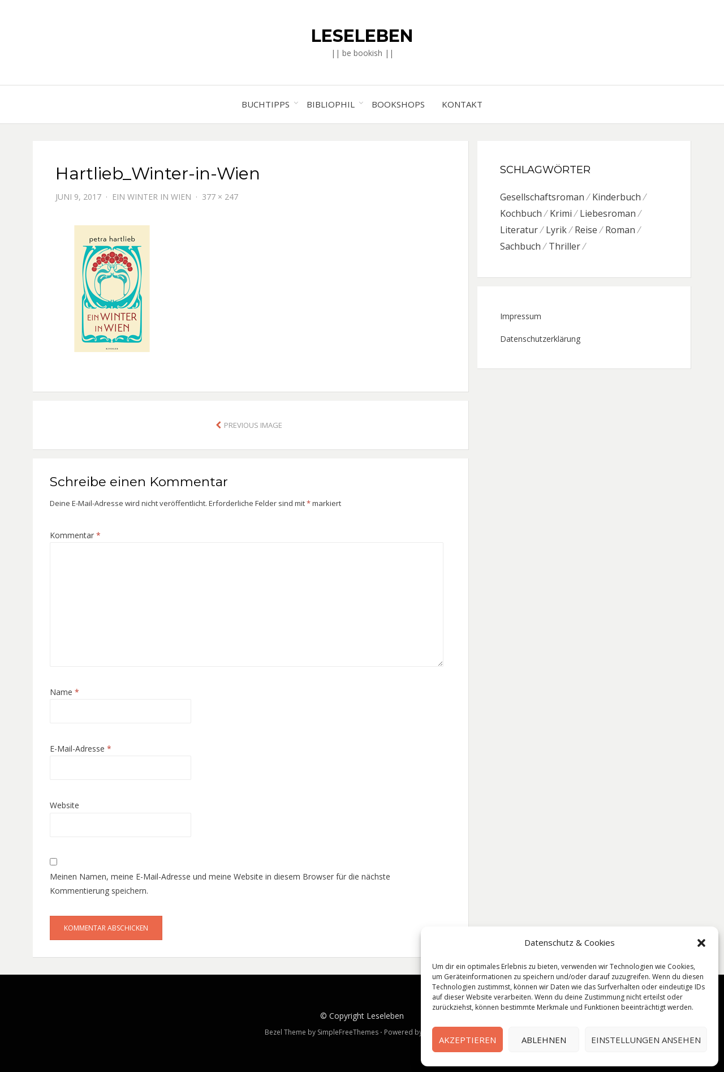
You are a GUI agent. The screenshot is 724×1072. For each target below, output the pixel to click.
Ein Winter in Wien (151, 196)
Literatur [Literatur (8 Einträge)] (519, 230)
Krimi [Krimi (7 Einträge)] (561, 213)
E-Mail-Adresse (80, 748)
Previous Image (253, 425)
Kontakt (462, 104)
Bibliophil (331, 104)
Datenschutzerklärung (540, 338)
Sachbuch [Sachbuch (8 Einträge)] (520, 246)
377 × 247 (220, 196)
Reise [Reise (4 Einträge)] (586, 230)
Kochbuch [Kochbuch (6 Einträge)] (521, 213)
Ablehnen (544, 1039)
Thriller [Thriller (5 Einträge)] (564, 246)
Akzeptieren (467, 1039)
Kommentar (75, 535)
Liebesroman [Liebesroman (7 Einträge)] (608, 213)
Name (64, 692)
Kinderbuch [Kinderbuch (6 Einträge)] (616, 197)
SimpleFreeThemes (347, 1032)
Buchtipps (266, 104)
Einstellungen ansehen (646, 1039)
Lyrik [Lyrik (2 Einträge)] (556, 230)
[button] (701, 943)
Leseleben (362, 35)
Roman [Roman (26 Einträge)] (620, 230)
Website (64, 805)
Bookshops (398, 104)
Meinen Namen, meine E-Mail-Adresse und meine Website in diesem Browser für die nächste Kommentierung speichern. (220, 883)
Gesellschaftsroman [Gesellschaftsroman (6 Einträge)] (542, 197)
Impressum (520, 316)
